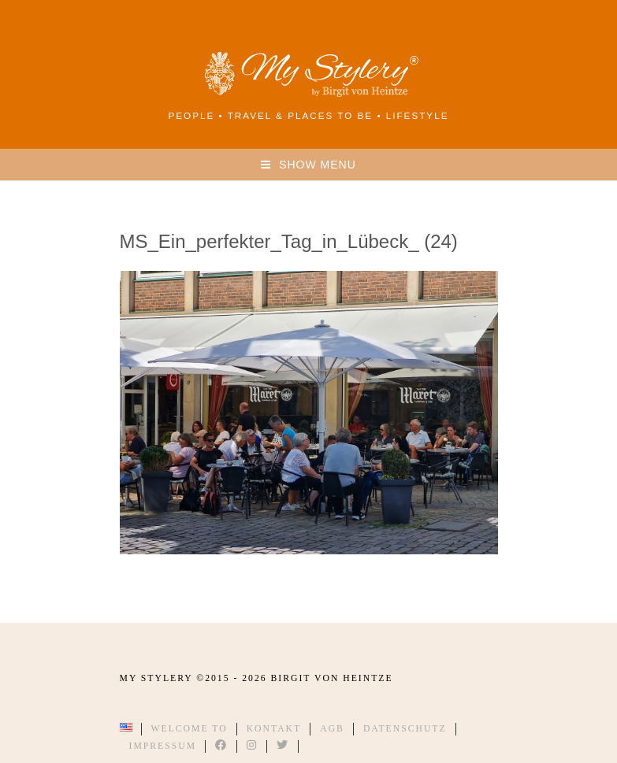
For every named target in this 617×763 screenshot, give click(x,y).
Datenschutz (405, 729)
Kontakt (274, 729)
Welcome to (189, 729)
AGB (332, 729)
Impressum (163, 746)
